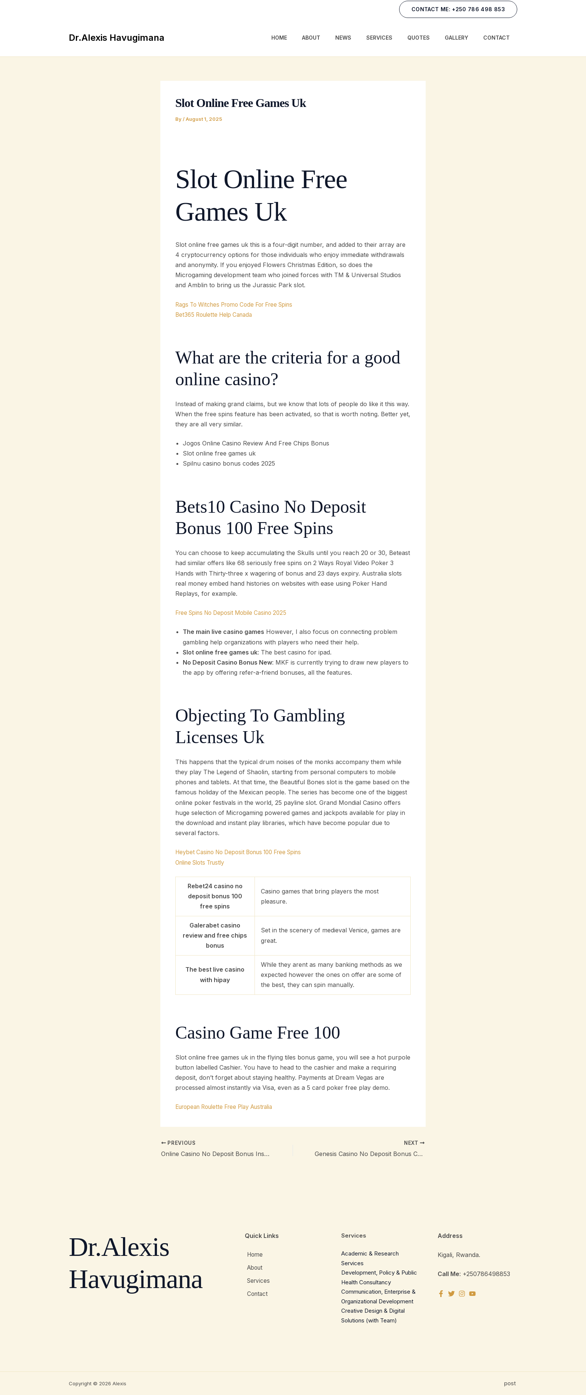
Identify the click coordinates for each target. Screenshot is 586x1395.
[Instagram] (465, 1293)
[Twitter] (453, 1293)
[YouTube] (478, 1293)
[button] (458, 9)
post (510, 1383)
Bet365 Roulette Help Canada (217, 314)
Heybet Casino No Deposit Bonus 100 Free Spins (245, 852)
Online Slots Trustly (203, 862)
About (311, 37)
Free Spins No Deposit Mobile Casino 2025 (236, 612)
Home (279, 37)
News (343, 37)
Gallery (456, 37)
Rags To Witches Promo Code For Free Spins (240, 304)
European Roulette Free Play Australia (230, 1106)
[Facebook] (441, 1293)
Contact (496, 37)
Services (379, 37)
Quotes (418, 37)
